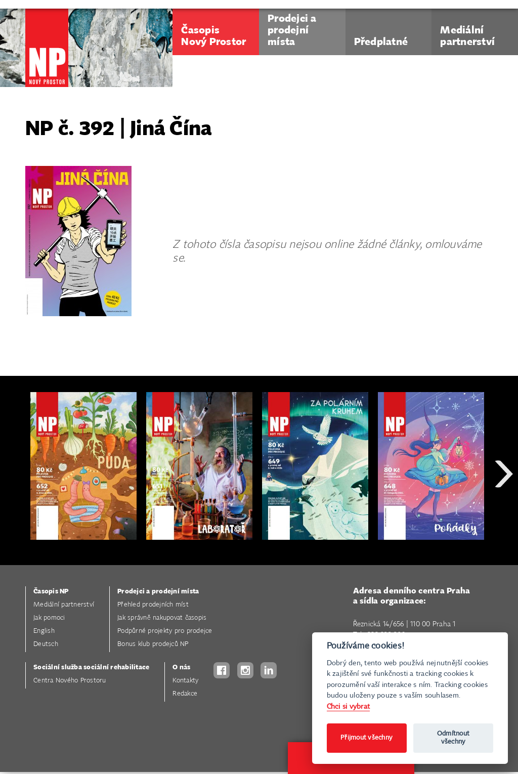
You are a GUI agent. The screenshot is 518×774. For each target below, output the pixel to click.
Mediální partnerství (63, 604)
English (44, 631)
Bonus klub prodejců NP (153, 644)
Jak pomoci (49, 618)
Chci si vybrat (348, 706)
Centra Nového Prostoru (69, 680)
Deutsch (45, 644)
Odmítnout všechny (453, 737)
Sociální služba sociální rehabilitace (91, 667)
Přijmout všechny (366, 738)
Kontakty (185, 680)
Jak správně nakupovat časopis (161, 618)
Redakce (184, 694)
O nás (181, 667)
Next (504, 510)
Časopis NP (51, 591)
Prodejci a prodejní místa (158, 591)
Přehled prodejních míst (153, 604)
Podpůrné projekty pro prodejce (164, 631)
